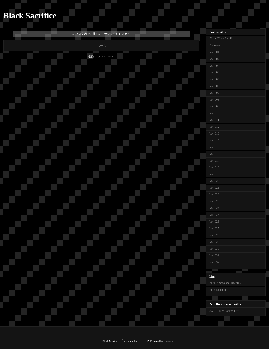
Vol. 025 (214, 214)
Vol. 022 (214, 194)
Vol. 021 (214, 187)
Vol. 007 (214, 92)
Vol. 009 (214, 106)
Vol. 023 (214, 201)
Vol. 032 (214, 262)
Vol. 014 (214, 140)
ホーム (101, 46)
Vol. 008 (214, 99)
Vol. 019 (214, 174)
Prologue (214, 45)
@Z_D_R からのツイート (225, 310)
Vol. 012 (214, 126)
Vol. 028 (214, 235)
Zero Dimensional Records (225, 283)
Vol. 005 (214, 79)
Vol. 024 (214, 208)
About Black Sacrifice (222, 38)
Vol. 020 (214, 180)
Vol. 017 (214, 160)
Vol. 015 (214, 147)
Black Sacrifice (29, 15)
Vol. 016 (214, 153)
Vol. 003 (214, 65)
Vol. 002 (214, 59)
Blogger (168, 340)
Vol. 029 (214, 241)
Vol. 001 (214, 52)
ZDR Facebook (218, 289)
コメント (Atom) (105, 56)
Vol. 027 (214, 228)
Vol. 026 (214, 221)
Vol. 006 (214, 86)
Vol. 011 (214, 119)
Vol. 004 (214, 72)
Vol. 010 (214, 113)
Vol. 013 (214, 133)
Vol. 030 (214, 248)
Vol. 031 (214, 255)
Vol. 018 (214, 167)
